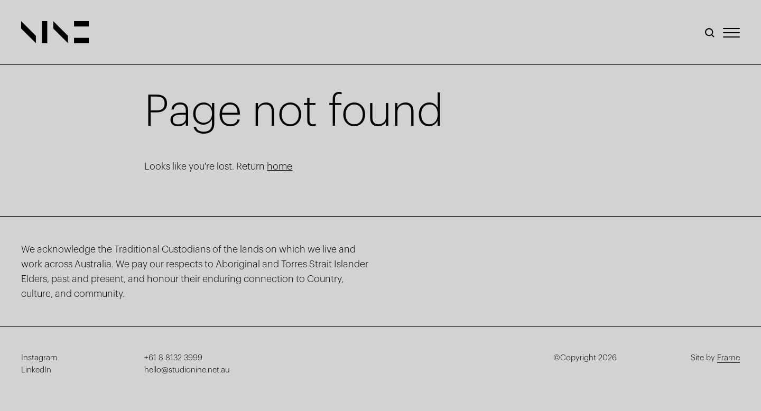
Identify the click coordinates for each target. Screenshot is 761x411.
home (279, 166)
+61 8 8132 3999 (173, 358)
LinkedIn (36, 370)
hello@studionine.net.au (187, 370)
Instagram (39, 358)
